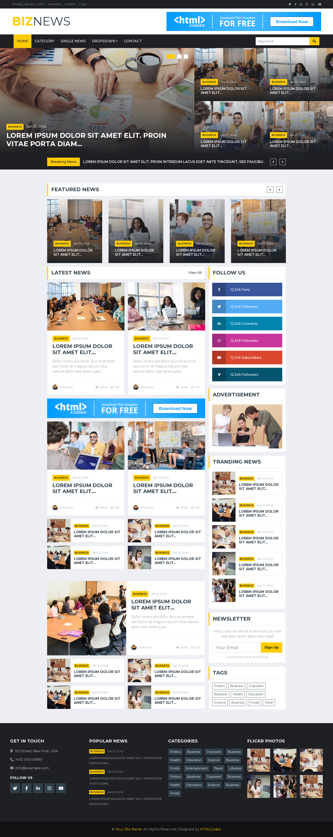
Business (15, 126)
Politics (219, 686)
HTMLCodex (210, 829)
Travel (269, 702)
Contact (70, 4)
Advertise (54, 4)
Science (220, 702)
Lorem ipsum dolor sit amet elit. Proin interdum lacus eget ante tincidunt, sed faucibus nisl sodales (188, 162)
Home (22, 41)
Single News (73, 41)
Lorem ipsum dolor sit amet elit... (224, 91)
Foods (254, 702)
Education (255, 694)
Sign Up (271, 647)
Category (44, 41)
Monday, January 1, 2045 (28, 4)
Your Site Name (129, 829)
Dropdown (103, 41)
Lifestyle (235, 768)
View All (195, 273)
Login (83, 4)
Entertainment (197, 768)
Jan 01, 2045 (36, 126)
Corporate (256, 686)
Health (238, 694)
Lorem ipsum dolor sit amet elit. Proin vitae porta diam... (86, 139)
